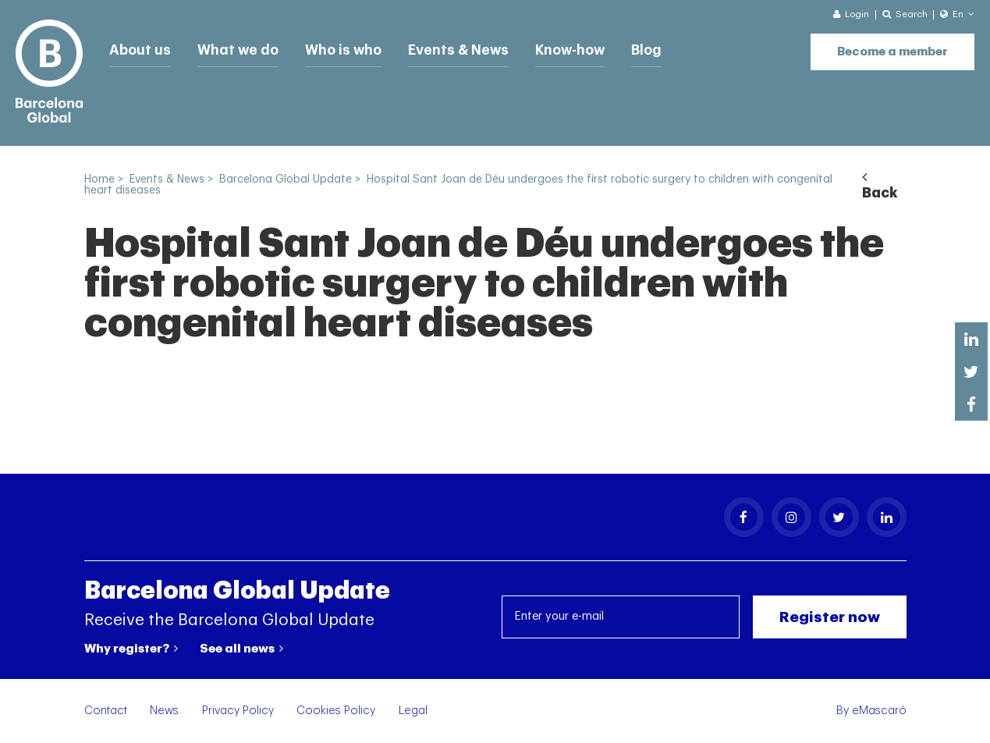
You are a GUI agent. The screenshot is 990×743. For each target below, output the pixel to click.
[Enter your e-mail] (621, 616)
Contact (105, 710)
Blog (638, 48)
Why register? (131, 648)
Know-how (562, 48)
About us (139, 48)
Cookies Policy (335, 710)
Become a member (892, 47)
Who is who (338, 48)
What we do (234, 48)
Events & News (452, 48)
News (164, 710)
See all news (241, 648)
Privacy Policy (238, 710)
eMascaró (879, 710)
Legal (413, 710)
